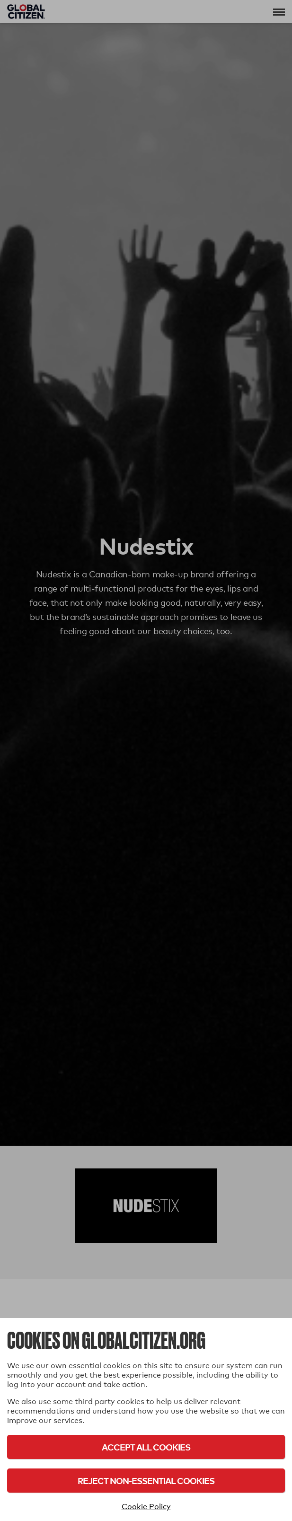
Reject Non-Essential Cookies (146, 1480)
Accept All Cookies (146, 1447)
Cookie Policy (146, 1506)
